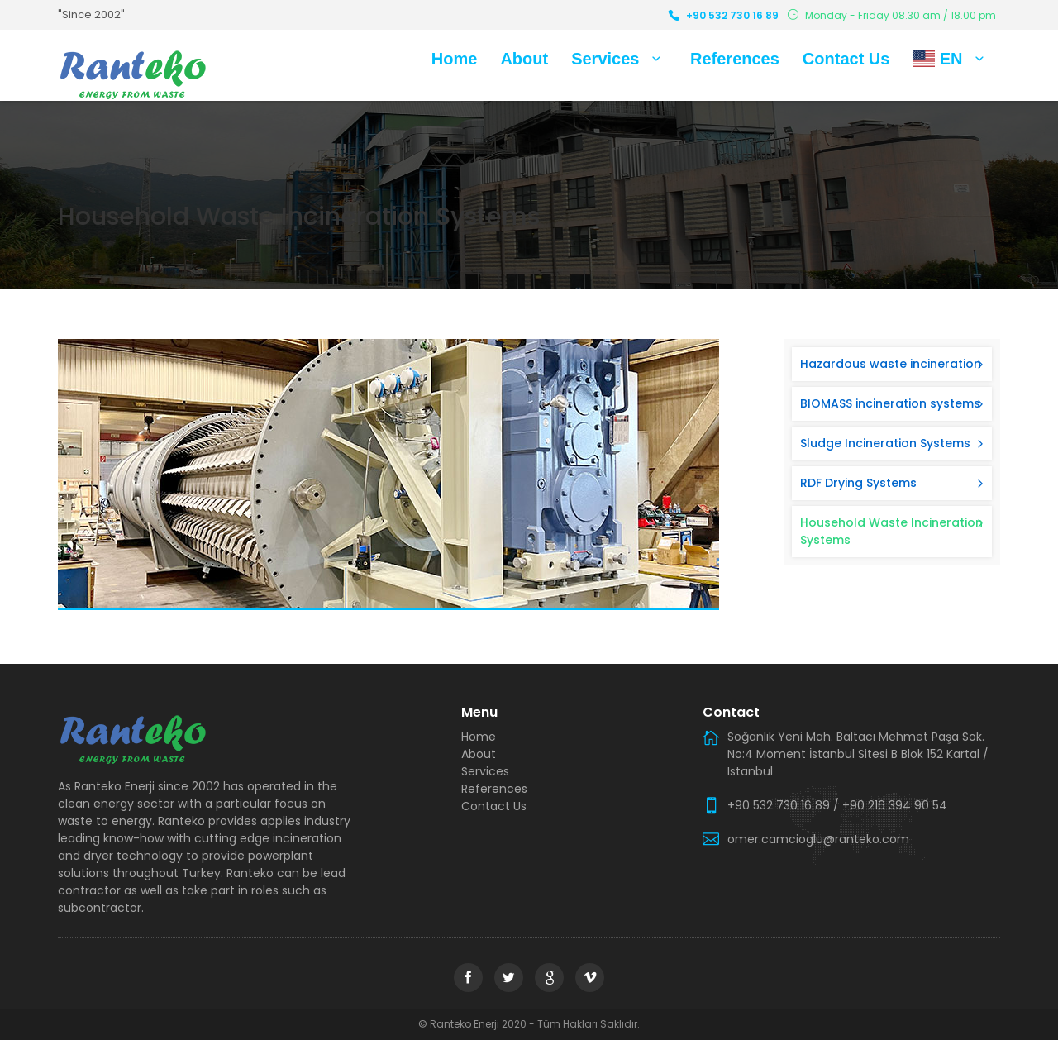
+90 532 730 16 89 (732, 15)
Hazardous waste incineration (890, 363)
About (524, 59)
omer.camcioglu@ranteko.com (818, 839)
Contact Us (846, 59)
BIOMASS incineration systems (890, 403)
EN (951, 59)
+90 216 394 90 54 (894, 805)
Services (619, 59)
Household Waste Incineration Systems (891, 531)
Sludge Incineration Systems (885, 443)
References (734, 59)
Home (454, 59)
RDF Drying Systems (858, 483)
